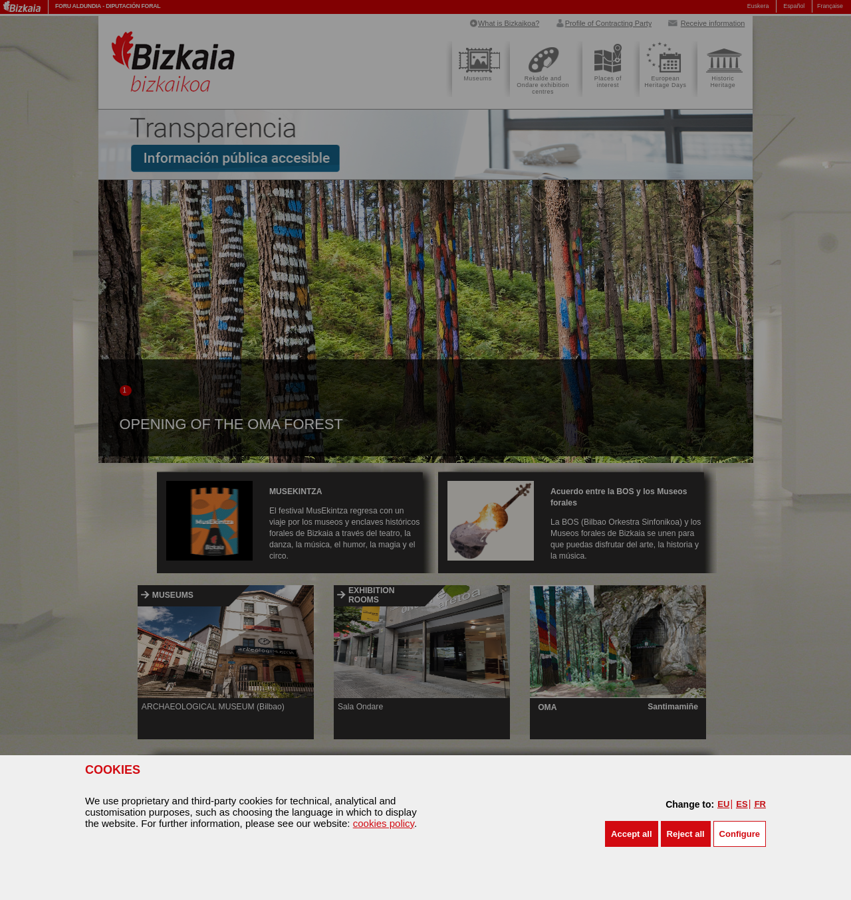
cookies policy (383, 823)
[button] (631, 834)
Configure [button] (739, 834)
